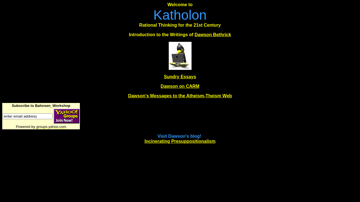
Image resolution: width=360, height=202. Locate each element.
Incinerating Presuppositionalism (180, 141)
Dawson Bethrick (213, 34)
